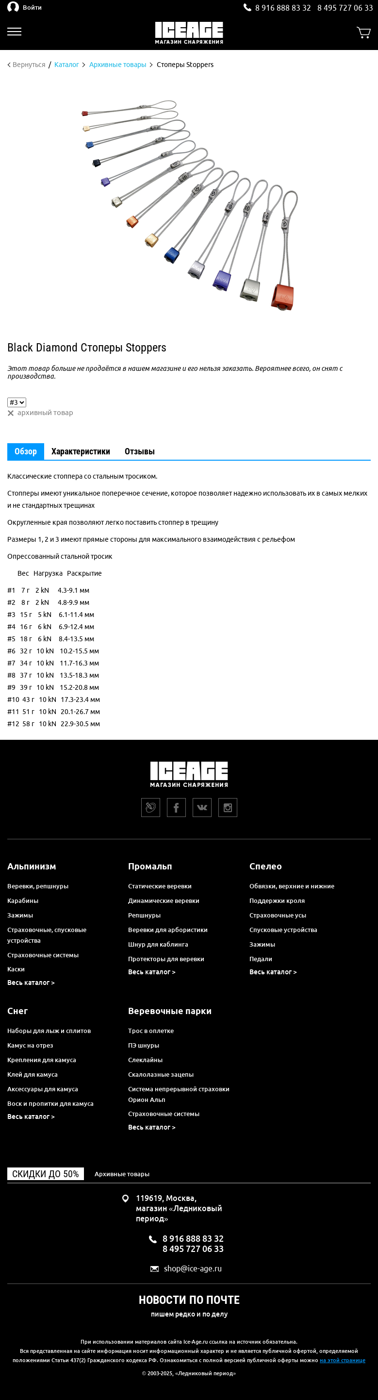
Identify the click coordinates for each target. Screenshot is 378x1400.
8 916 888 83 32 (283, 7)
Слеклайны (145, 1059)
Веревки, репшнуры (37, 886)
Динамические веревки (163, 900)
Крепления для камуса (41, 1059)
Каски (16, 969)
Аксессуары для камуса (42, 1088)
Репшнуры (144, 915)
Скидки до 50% (45, 1174)
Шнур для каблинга (158, 944)
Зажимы (20, 915)
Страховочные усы (277, 915)
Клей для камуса (32, 1074)
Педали (260, 958)
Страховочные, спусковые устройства (46, 935)
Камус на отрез (30, 1045)
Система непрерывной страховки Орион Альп (179, 1094)
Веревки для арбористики (168, 929)
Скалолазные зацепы (161, 1074)
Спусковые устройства (283, 929)
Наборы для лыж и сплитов (49, 1030)
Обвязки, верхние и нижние (291, 886)
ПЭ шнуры (143, 1045)
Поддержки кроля (277, 900)
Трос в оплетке (151, 1030)
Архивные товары (122, 1173)
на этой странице (342, 1360)
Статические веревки (160, 886)
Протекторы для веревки (166, 958)
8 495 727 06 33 (345, 7)
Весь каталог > (31, 982)
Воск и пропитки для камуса (50, 1103)
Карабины (22, 900)
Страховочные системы (43, 954)
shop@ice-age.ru (193, 1269)
